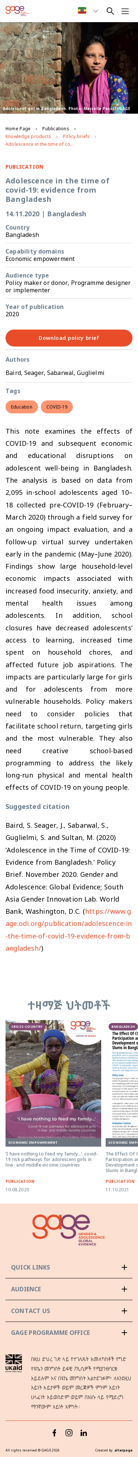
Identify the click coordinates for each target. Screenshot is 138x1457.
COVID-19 (57, 407)
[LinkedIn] (84, 1432)
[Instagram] (69, 1432)
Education (21, 407)
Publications (55, 128)
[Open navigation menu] (125, 11)
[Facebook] (54, 1432)
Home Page (18, 128)
